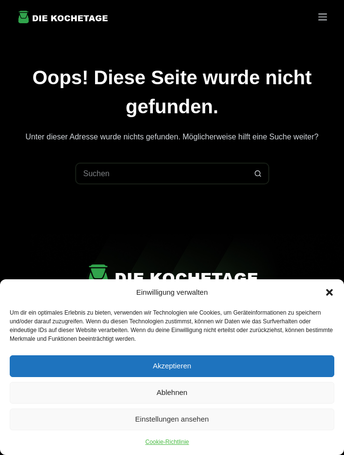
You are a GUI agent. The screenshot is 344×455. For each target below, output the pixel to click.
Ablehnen (172, 392)
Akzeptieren (172, 366)
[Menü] (322, 17)
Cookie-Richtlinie (167, 442)
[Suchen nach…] (161, 173)
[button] (329, 292)
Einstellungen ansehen (172, 419)
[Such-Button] (258, 173)
